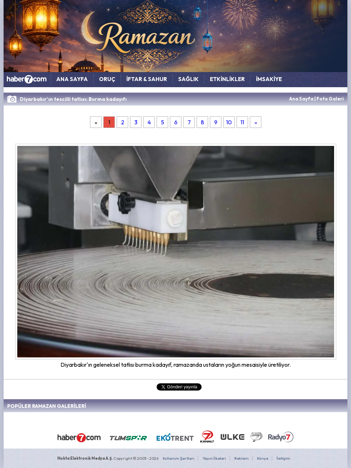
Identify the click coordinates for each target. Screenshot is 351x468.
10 (229, 122)
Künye (262, 458)
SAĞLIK (188, 79)
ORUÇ (107, 79)
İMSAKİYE (269, 79)
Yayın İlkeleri (214, 458)
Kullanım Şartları (178, 458)
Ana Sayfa (301, 99)
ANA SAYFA (72, 79)
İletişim (283, 458)
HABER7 (27, 81)
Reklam (241, 458)
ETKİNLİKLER (227, 79)
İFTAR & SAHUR (146, 79)
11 (242, 122)
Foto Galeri (330, 99)
